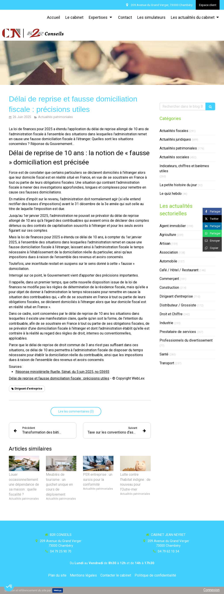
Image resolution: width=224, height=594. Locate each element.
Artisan (165, 243)
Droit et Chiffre (171, 314)
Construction (169, 287)
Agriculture (168, 235)
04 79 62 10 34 (168, 551)
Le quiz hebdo (171, 193)
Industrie (166, 323)
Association (169, 252)
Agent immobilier (173, 226)
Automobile (168, 261)
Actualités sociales (174, 157)
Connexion (211, 590)
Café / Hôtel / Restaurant (179, 270)
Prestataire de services (178, 332)
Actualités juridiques (175, 139)
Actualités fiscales (174, 131)
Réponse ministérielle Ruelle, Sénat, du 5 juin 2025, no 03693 (62, 372)
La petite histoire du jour (178, 185)
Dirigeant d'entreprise (176, 296)
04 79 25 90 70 (60, 551)
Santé (164, 354)
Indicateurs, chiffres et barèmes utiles (184, 168)
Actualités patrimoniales (178, 148)
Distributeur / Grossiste (178, 305)
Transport (167, 363)
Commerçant (169, 279)
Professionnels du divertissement (186, 340)
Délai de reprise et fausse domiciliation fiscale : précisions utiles (59, 378)
